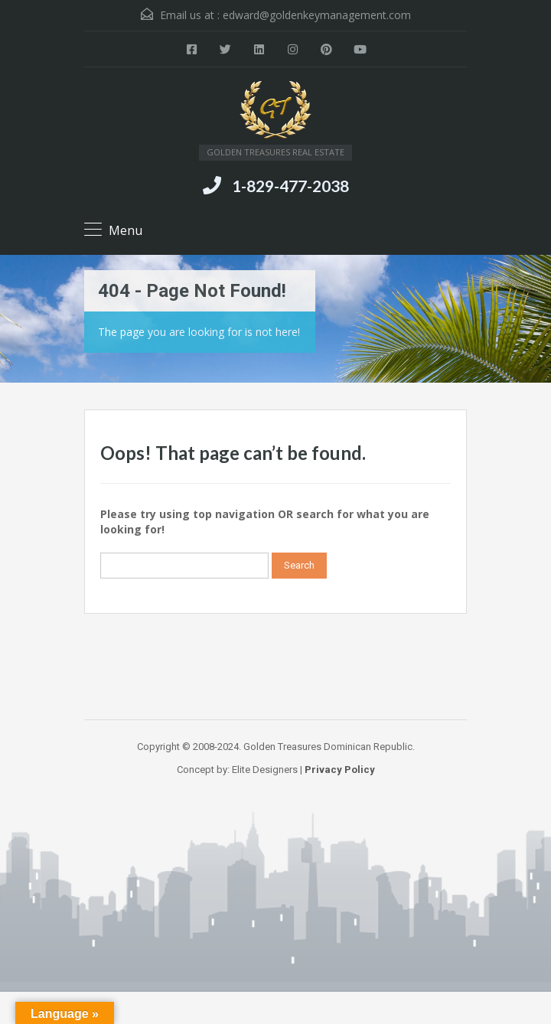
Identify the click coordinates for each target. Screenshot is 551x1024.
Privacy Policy (340, 769)
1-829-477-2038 (290, 185)
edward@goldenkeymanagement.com (317, 15)
